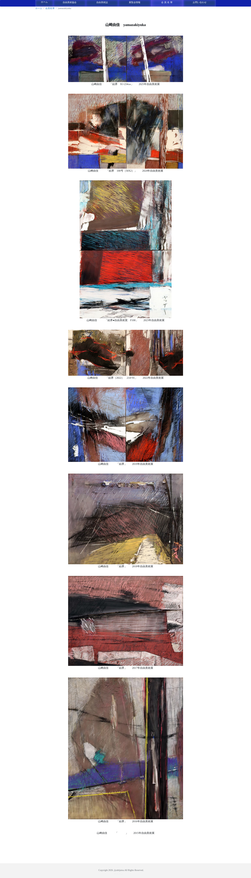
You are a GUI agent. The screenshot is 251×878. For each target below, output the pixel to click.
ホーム (44, 2)
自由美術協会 (69, 2)
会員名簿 (167, 2)
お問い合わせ (200, 2)
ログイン (118, 873)
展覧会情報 (134, 2)
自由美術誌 (102, 2)
